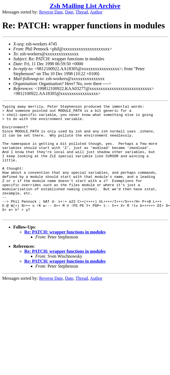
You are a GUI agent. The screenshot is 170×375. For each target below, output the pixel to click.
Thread (81, 12)
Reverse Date (51, 12)
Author (96, 12)
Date (69, 12)
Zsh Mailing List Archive (85, 5)
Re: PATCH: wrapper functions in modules (65, 254)
